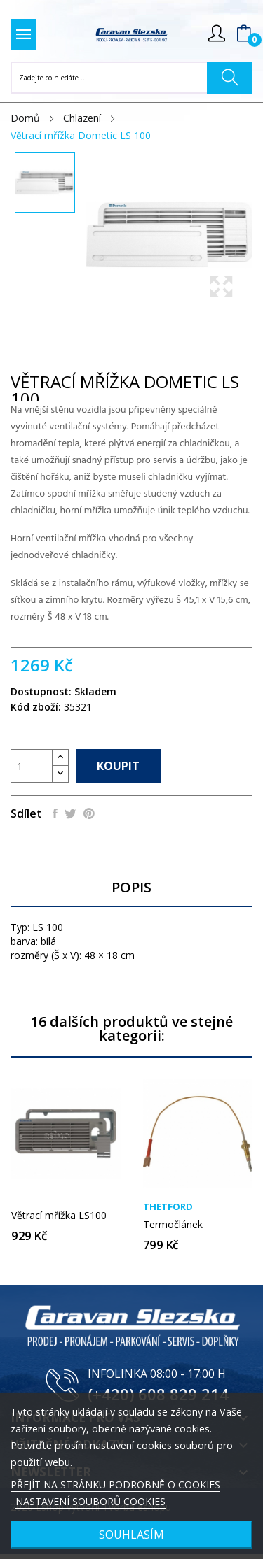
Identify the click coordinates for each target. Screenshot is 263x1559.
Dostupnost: (41, 691)
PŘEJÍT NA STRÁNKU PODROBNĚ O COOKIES (115, 1484)
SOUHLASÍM (131, 1534)
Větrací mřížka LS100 (59, 1215)
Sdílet (55, 813)
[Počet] (32, 766)
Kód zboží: (36, 706)
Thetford (168, 1206)
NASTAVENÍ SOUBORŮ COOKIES (90, 1501)
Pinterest (89, 813)
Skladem (95, 691)
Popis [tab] (131, 888)
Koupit (118, 766)
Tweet (70, 813)
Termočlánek (173, 1224)
